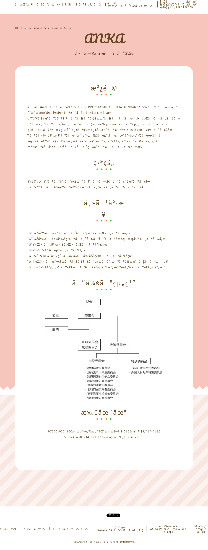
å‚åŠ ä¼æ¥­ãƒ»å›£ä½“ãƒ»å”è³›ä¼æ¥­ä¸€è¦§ (168, 528)
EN (172, 7)
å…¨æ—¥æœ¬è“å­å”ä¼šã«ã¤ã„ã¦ (131, 4)
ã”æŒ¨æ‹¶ (24, 4)
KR (191, 7)
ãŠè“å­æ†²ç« (49, 4)
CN (178, 7)
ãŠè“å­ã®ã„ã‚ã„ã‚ (84, 4)
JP (165, 7)
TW (185, 7)
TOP (17, 28)
